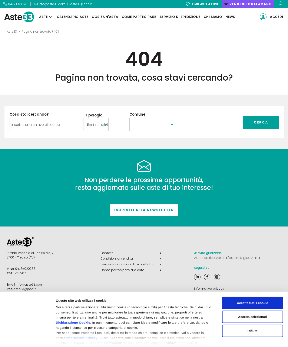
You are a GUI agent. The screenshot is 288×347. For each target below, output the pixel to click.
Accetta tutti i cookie (252, 282)
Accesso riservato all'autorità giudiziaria (227, 257)
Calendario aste (72, 17)
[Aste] (50, 17)
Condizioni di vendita (130, 258)
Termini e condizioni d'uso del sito (130, 264)
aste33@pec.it (81, 4)
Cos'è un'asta (104, 17)
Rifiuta (253, 310)
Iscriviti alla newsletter (144, 210)
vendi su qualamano (248, 4)
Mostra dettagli (223, 338)
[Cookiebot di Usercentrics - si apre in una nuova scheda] (27, 338)
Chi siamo (212, 17)
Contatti (130, 253)
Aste (42, 17)
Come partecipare (138, 17)
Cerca (261, 122)
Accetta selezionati (252, 296)
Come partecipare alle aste (130, 269)
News (230, 17)
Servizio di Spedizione (179, 17)
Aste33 (12, 31)
